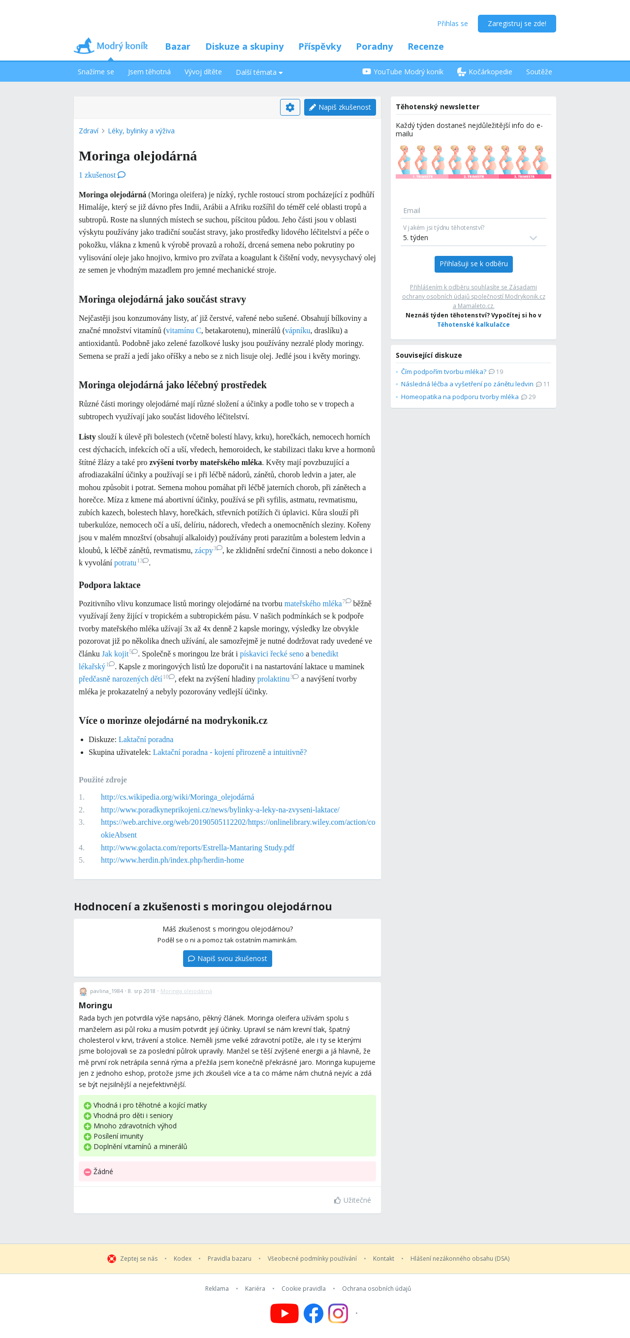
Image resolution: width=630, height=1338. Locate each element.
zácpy (208, 550)
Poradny (374, 46)
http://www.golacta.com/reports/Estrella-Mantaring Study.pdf (197, 847)
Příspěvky (319, 46)
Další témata (259, 72)
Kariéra (255, 1289)
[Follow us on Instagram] (344, 1313)
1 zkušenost (102, 175)
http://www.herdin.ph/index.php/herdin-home (172, 860)
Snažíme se (96, 71)
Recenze (426, 46)
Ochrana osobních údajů (376, 1289)
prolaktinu (278, 679)
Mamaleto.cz (475, 306)
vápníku (298, 330)
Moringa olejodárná (186, 991)
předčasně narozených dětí (127, 679)
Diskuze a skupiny (244, 46)
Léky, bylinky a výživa (141, 130)
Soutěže (539, 71)
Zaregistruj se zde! (517, 23)
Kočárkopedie (484, 71)
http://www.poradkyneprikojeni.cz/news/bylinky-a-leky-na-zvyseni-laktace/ (220, 810)
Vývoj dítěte (203, 71)
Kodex (182, 1259)
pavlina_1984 (106, 991)
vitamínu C (183, 330)
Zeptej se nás (139, 1259)
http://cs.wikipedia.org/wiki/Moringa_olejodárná (177, 797)
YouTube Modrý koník (402, 71)
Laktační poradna (146, 739)
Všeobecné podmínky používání (312, 1259)
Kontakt (383, 1259)
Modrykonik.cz (525, 296)
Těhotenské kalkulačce (473, 324)
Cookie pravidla (304, 1289)
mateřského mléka (317, 603)
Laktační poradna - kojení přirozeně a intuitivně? (230, 752)
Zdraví (88, 130)
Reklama (217, 1289)
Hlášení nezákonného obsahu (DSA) (459, 1259)
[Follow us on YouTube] (284, 1313)
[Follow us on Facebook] (313, 1313)
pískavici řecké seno (272, 654)
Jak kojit (120, 654)
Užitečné (352, 1200)
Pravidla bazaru (230, 1259)
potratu (131, 563)
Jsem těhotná (149, 71)
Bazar (177, 46)
